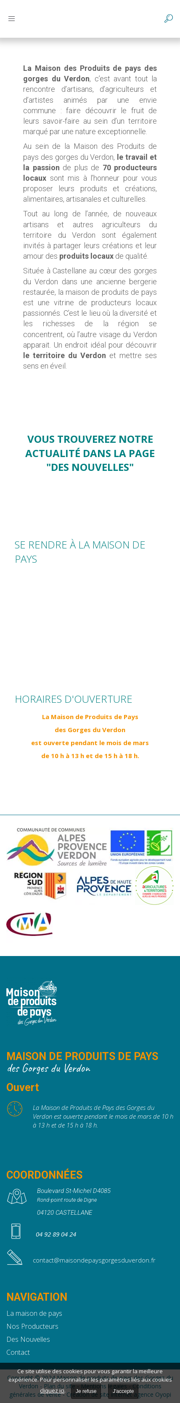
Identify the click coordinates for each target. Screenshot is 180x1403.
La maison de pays (34, 1313)
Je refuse (86, 1391)
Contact (18, 1352)
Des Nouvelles (28, 1339)
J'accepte (123, 1391)
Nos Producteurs (32, 1326)
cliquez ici (52, 1390)
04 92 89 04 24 (56, 1234)
